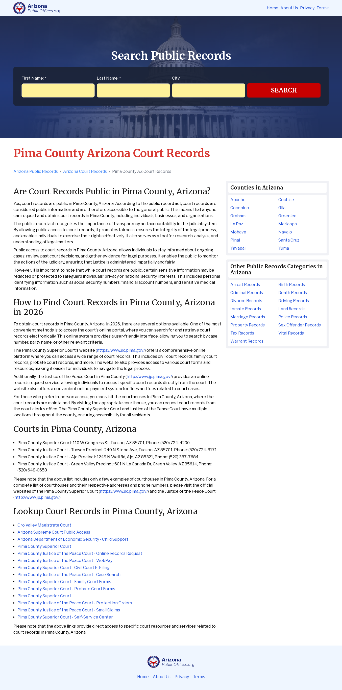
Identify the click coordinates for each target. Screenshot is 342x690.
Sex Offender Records (299, 325)
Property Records (247, 325)
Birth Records (291, 284)
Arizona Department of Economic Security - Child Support (72, 539)
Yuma (283, 248)
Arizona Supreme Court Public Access (53, 532)
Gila (281, 207)
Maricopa (287, 224)
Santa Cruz (288, 240)
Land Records (291, 308)
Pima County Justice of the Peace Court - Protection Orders (74, 603)
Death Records (292, 292)
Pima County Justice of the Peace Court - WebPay (64, 560)
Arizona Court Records (85, 171)
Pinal (235, 240)
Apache (238, 199)
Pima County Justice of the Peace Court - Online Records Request (79, 553)
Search (284, 90)
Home (272, 8)
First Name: (33, 78)
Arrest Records (245, 284)
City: (176, 78)
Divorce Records (246, 300)
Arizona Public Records (35, 171)
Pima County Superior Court (44, 546)
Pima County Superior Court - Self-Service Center (65, 617)
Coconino (239, 207)
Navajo (285, 232)
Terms (322, 8)
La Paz (236, 224)
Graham (238, 215)
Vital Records (291, 333)
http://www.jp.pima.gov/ (149, 376)
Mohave (238, 232)
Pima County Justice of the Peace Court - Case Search (68, 574)
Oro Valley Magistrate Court (44, 525)
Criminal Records (246, 292)
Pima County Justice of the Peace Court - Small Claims (68, 610)
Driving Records (293, 300)
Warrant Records (246, 341)
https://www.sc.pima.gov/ (121, 350)
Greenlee (287, 215)
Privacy (307, 8)
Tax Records (242, 333)
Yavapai (238, 248)
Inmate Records (245, 308)
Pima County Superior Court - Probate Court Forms (66, 588)
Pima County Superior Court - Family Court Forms (64, 581)
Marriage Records (247, 317)
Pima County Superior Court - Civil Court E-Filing (63, 567)
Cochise (286, 199)
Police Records (292, 317)
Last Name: (109, 78)
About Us (289, 8)
